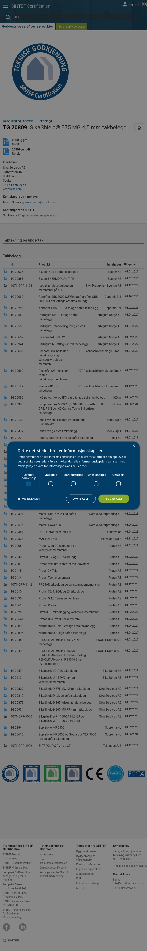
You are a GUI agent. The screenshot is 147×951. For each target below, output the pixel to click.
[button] (29, 499)
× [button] (133, 445)
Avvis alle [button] (80, 498)
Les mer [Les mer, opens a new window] (82, 466)
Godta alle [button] (113, 498)
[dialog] (73, 475)
